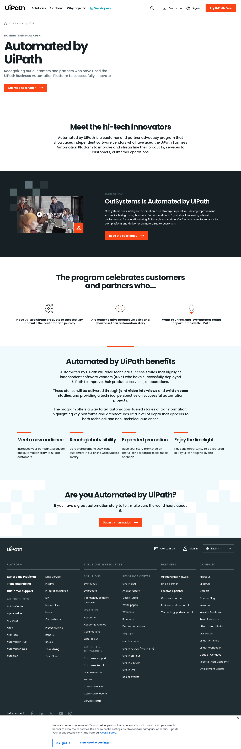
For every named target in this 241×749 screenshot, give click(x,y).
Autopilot (12, 656)
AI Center (12, 620)
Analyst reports (131, 590)
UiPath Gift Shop (209, 640)
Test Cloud (51, 656)
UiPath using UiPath (211, 626)
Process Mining (54, 627)
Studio (49, 642)
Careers (204, 591)
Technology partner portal (177, 612)
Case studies (130, 598)
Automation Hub (17, 642)
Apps (10, 627)
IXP (47, 598)
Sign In (190, 549)
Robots (49, 635)
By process (90, 590)
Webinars (128, 612)
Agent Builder (15, 613)
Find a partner (169, 584)
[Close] (238, 728)
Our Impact (207, 633)
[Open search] (152, 8)
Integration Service (56, 591)
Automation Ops (17, 649)
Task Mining (52, 649)
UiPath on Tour (131, 655)
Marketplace (52, 605)
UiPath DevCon (131, 663)
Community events (96, 693)
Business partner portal (175, 605)
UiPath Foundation (211, 647)
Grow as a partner (172, 598)
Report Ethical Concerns (214, 662)
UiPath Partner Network (175, 577)
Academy (90, 617)
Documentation (93, 672)
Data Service (53, 577)
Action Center (15, 606)
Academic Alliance (95, 624)
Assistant (12, 634)
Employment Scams (212, 669)
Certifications (92, 631)
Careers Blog (207, 598)
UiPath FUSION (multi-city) (138, 648)
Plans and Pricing (19, 584)
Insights (50, 584)
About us (205, 577)
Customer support (20, 591)
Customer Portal (94, 665)
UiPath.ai (205, 584)
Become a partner (172, 591)
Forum (88, 679)
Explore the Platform (21, 577)
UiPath (128, 670)
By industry (90, 583)
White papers (130, 605)
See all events (130, 677)
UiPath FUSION (130, 641)
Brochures (128, 619)
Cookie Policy (108, 742)
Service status (92, 701)
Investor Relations (210, 612)
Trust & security (209, 619)
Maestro (50, 612)
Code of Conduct (210, 654)
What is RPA (91, 638)
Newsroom (206, 605)
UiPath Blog (129, 583)
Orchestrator (53, 619)
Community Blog (94, 686)
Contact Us (164, 549)
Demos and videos (133, 626)
